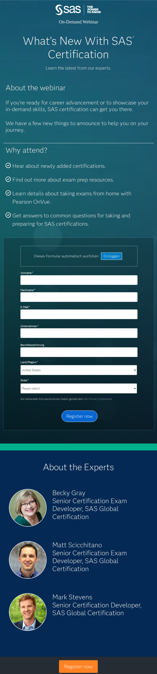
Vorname (26, 273)
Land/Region (29, 362)
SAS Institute (78, 14)
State (24, 380)
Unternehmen (29, 326)
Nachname (27, 290)
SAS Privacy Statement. (98, 399)
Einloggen (112, 256)
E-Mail (25, 307)
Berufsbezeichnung (32, 345)
